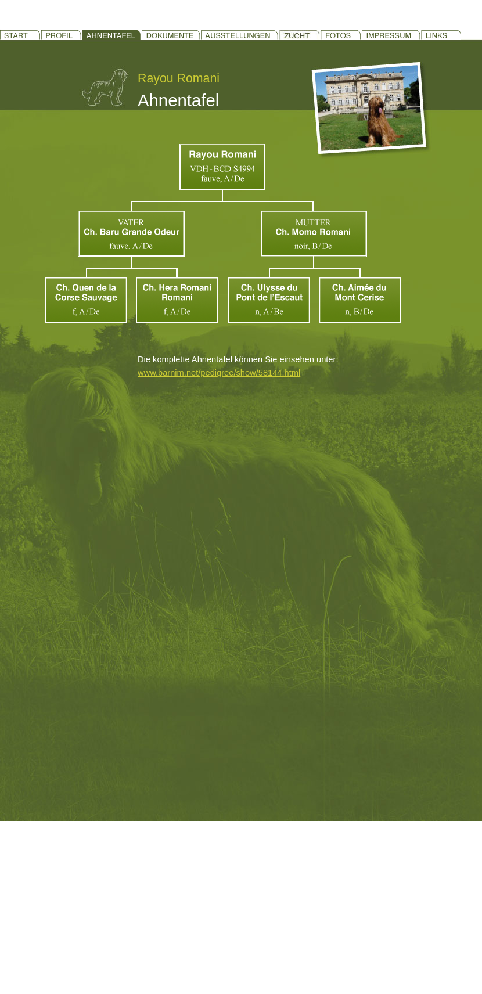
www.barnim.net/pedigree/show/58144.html (219, 372)
